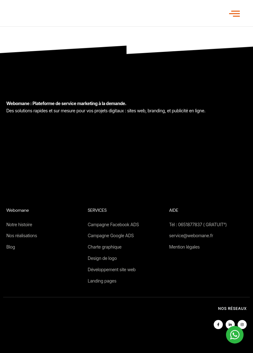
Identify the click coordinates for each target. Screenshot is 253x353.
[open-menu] (234, 14)
